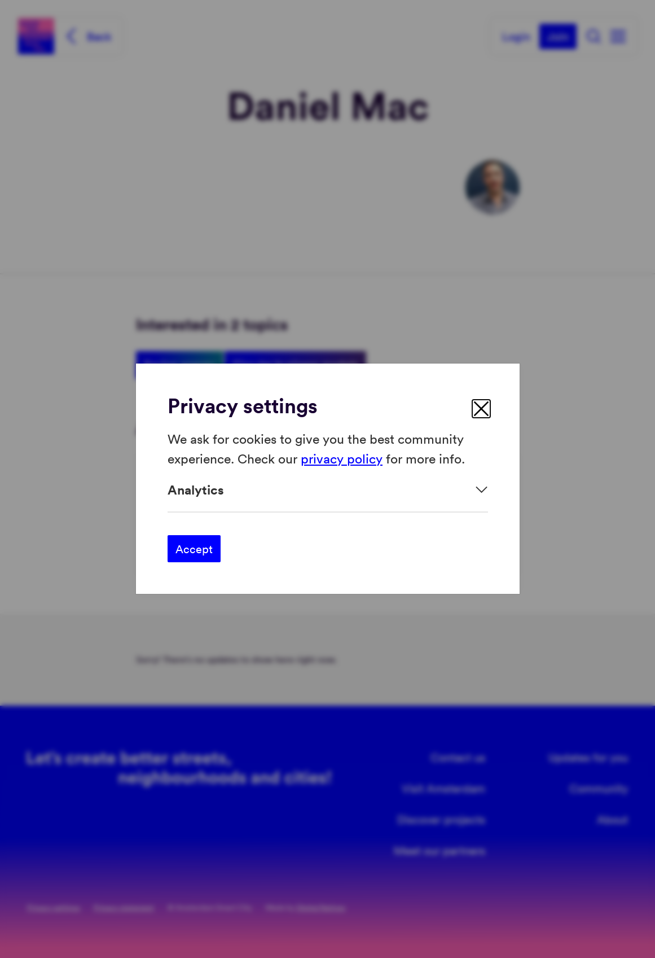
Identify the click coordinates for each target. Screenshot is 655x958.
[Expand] (328, 489)
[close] (481, 409)
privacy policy (342, 458)
